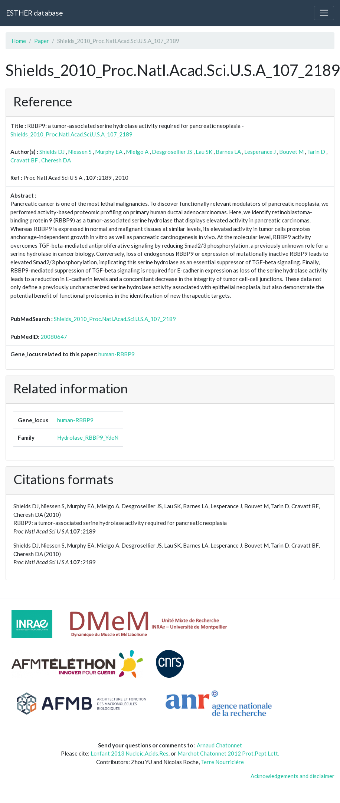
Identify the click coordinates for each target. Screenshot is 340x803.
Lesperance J (260, 151)
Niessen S (80, 151)
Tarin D (316, 151)
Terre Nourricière (222, 762)
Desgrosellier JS (172, 151)
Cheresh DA (56, 160)
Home (19, 40)
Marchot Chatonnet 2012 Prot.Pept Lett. (228, 753)
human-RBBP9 (116, 354)
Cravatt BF (24, 160)
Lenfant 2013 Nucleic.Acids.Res (130, 753)
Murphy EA (108, 151)
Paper (41, 40)
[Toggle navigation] (324, 13)
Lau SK (204, 151)
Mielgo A (137, 151)
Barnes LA (228, 151)
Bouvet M (291, 151)
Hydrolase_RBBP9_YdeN (87, 437)
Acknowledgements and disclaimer (292, 776)
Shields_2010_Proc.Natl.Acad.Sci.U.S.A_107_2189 (71, 134)
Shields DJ (52, 151)
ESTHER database (34, 13)
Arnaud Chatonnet (219, 745)
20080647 (53, 336)
